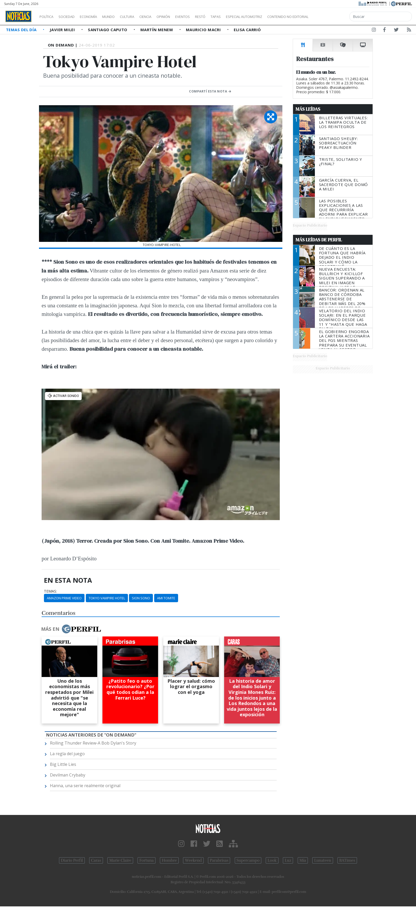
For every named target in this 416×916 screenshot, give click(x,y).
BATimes (347, 860)
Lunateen (322, 860)
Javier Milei (63, 29)
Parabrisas (219, 860)
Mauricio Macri (204, 29)
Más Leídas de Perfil (319, 240)
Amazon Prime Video (64, 598)
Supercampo (248, 860)
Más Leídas (308, 109)
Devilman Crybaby (67, 775)
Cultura (142, 16)
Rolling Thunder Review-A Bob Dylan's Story (93, 743)
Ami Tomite (166, 598)
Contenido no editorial (332, 16)
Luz (288, 860)
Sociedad (72, 16)
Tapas (245, 16)
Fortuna (146, 860)
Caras (96, 860)
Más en (71, 629)
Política (48, 16)
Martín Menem (157, 29)
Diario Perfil (72, 860)
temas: (50, 591)
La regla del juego (67, 753)
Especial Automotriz (278, 16)
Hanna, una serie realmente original (85, 785)
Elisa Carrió (247, 29)
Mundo (120, 16)
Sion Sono (141, 598)
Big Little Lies (63, 764)
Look (272, 860)
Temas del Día (22, 29)
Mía (303, 860)
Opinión (184, 16)
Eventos (207, 16)
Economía (97, 16)
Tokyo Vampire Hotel (107, 598)
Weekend (193, 860)
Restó (227, 16)
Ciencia (163, 16)
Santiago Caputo (108, 29)
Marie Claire (120, 860)
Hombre (169, 860)
